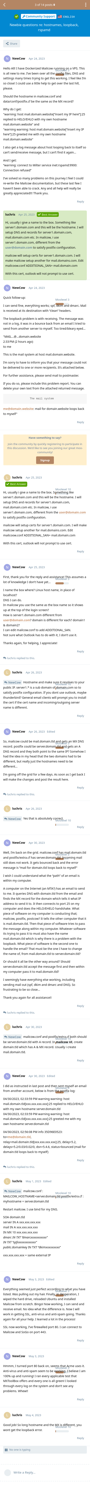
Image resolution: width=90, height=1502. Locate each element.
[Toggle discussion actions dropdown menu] (86, 5)
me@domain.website (18, 408)
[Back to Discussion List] (4, 5)
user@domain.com (18, 247)
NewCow (14, 682)
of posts (45, 5)
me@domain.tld (19, 1137)
